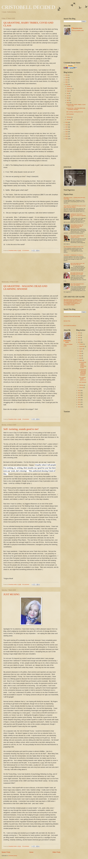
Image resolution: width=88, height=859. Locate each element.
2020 (66, 84)
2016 (66, 129)
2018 (66, 124)
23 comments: (25, 419)
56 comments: (25, 846)
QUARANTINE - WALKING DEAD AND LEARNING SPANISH (25, 287)
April (68, 100)
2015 (66, 131)
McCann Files (67, 321)
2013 (66, 136)
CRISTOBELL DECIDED (28, 7)
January (69, 119)
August (68, 91)
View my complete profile (78, 30)
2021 (66, 82)
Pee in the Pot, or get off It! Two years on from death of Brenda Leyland (75, 206)
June (68, 95)
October (69, 86)
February (69, 117)
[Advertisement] (31, 267)
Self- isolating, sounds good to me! (21, 429)
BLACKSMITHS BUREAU (70, 325)
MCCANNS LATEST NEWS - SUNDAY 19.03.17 (77, 236)
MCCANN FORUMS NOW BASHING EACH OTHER (77, 273)
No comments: (26, 584)
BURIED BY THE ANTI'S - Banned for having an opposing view (78, 215)
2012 (66, 138)
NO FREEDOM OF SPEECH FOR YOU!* (73, 246)
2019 (66, 122)
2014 (66, 134)
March (68, 102)
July (68, 93)
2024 (66, 75)
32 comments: (25, 250)
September (69, 88)
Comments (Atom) (12, 855)
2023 (66, 77)
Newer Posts (6, 852)
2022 (66, 79)
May (68, 98)
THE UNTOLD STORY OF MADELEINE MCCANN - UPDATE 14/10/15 (77, 226)
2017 (66, 127)
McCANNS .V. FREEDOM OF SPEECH (73, 255)
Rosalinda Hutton (77, 28)
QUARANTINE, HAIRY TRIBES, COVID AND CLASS (82, 365)
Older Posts (56, 852)
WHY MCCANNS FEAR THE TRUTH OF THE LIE (77, 264)
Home (31, 852)
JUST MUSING (11, 594)
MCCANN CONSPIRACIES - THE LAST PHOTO (77, 284)
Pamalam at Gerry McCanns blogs (72, 316)
